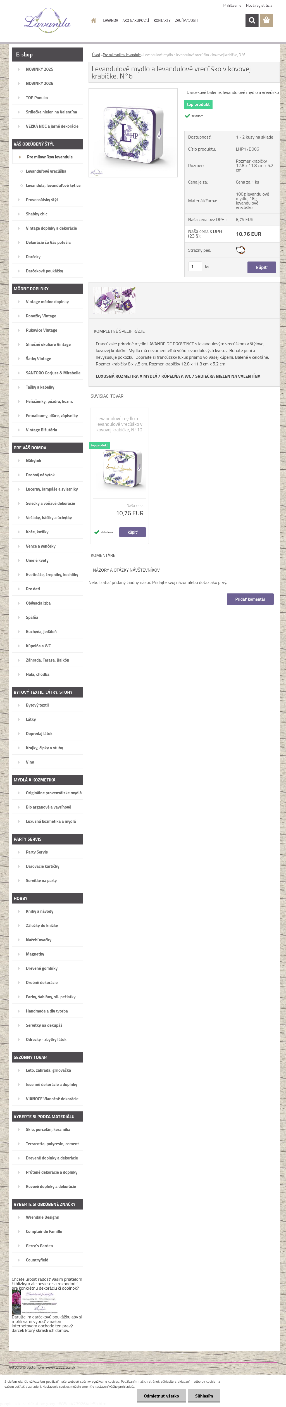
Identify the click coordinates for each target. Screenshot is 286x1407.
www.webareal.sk (60, 1367)
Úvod (96, 55)
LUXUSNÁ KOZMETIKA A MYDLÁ (126, 376)
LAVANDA (110, 20)
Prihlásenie (232, 5)
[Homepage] (93, 20)
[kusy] (195, 266)
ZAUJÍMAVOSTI (186, 20)
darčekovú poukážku (51, 1316)
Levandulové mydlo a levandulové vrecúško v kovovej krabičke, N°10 (119, 424)
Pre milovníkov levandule (122, 55)
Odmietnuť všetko (161, 1395)
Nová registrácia (259, 5)
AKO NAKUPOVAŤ (136, 20)
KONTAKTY (162, 20)
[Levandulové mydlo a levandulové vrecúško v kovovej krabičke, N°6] (133, 90)
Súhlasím (204, 1395)
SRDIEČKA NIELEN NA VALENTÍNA (227, 376)
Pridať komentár (250, 599)
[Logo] (47, 21)
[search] (252, 20)
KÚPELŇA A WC (176, 376)
